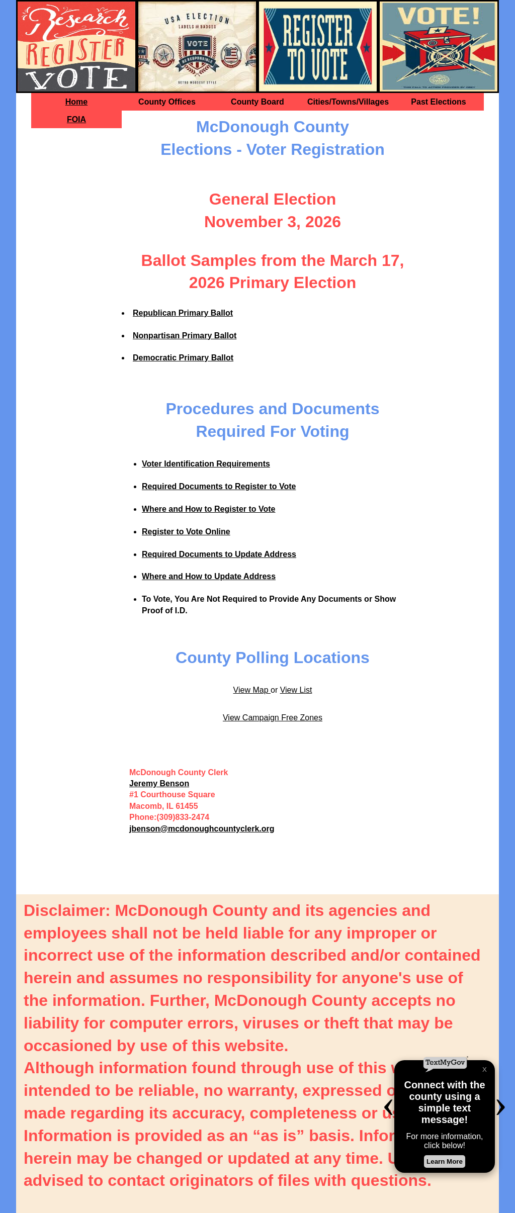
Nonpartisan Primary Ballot (184, 335)
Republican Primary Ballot (183, 313)
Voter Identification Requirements (206, 463)
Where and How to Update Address (209, 576)
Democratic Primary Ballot (183, 357)
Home (76, 102)
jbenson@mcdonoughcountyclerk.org (202, 828)
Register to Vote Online (186, 531)
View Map (252, 690)
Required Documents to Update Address (219, 554)
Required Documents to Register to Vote (219, 486)
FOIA (76, 119)
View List (296, 690)
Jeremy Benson (159, 783)
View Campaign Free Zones (272, 717)
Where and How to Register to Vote (209, 509)
